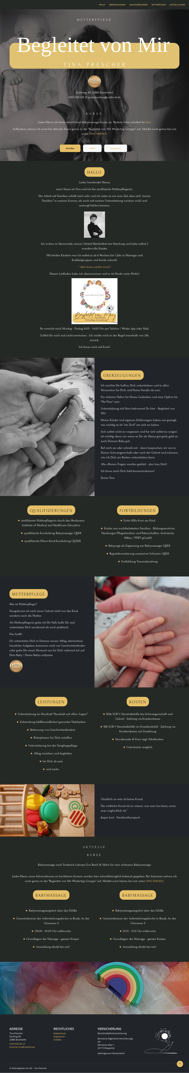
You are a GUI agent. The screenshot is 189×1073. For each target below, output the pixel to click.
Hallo (102, 4)
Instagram (116, 148)
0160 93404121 (98, 133)
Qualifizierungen (138, 4)
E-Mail (92, 148)
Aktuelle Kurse (177, 4)
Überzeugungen (117, 4)
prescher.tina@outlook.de (22, 1047)
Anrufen (70, 148)
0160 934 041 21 (17, 1044)
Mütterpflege (159, 4)
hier (148, 122)
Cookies (57, 1039)
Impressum (59, 1036)
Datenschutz (60, 1033)
